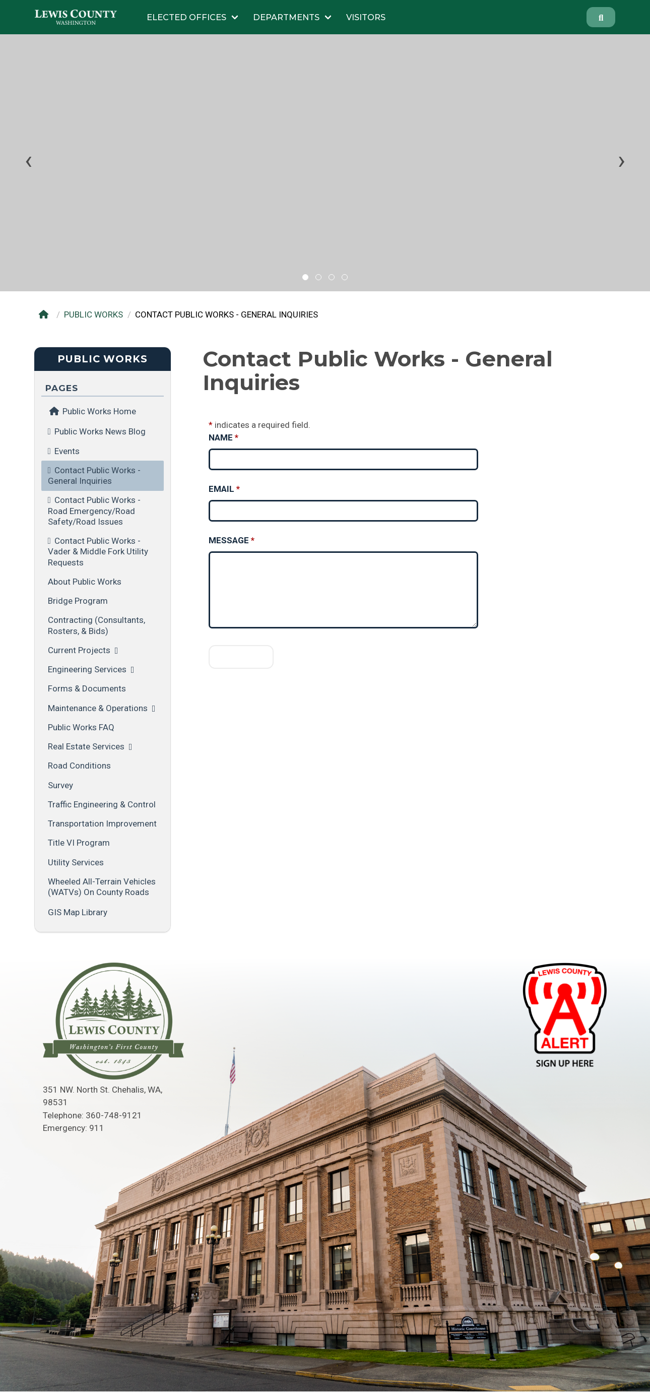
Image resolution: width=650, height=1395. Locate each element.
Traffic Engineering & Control (102, 804)
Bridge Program (78, 601)
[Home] (45, 314)
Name (223, 437)
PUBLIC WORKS (93, 314)
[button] (305, 277)
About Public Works (84, 582)
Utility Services (76, 862)
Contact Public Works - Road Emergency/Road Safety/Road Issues (94, 511)
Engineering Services (87, 669)
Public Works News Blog (100, 431)
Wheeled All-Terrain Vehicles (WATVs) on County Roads (102, 886)
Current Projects (79, 650)
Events (67, 451)
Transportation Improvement (102, 823)
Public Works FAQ (81, 727)
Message (231, 540)
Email (224, 489)
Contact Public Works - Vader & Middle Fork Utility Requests (98, 551)
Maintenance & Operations (98, 708)
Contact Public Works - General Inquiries (94, 475)
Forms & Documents (87, 688)
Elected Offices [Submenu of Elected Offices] (186, 17)
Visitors (365, 17)
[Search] (601, 17)
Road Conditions (79, 765)
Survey (60, 785)
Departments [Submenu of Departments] (286, 17)
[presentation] (28, 160)
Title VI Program (79, 843)
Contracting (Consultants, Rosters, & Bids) (96, 625)
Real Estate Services (86, 746)
